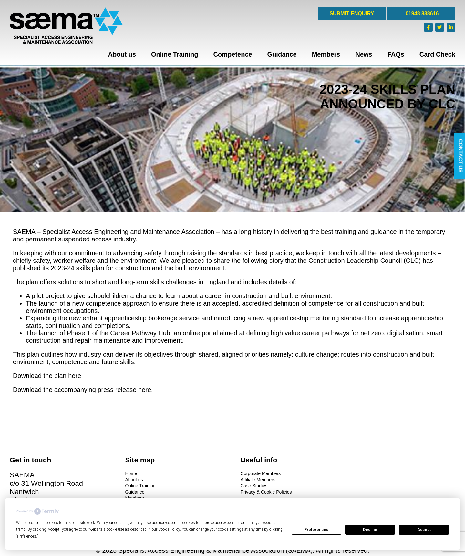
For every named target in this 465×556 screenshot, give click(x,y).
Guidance (282, 54)
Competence (232, 54)
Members (326, 54)
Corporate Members (257, 473)
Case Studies (250, 485)
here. (75, 375)
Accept (424, 530)
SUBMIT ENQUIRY (351, 13)
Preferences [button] (26, 536)
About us (122, 54)
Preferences (316, 530)
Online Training (174, 54)
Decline (370, 530)
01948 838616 (421, 13)
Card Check (437, 54)
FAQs (396, 54)
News (363, 54)
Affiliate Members (254, 479)
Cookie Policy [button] (169, 529)
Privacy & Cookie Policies (262, 492)
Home (129, 473)
